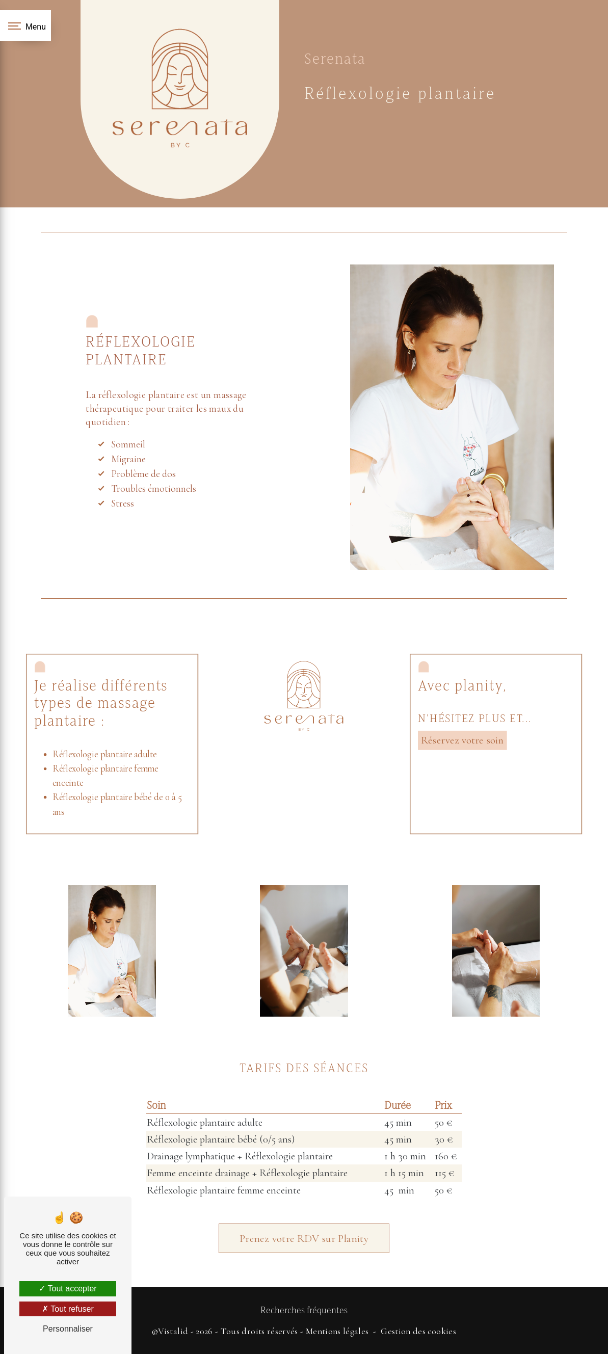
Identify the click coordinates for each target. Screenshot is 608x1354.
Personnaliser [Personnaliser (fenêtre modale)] (68, 1328)
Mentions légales (337, 1331)
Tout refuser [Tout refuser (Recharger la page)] (68, 1309)
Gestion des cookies (418, 1331)
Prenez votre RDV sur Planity (304, 1209)
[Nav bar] (25, 25)
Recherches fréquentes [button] (304, 1310)
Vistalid (173, 1331)
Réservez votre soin (462, 740)
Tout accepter (67, 1288)
